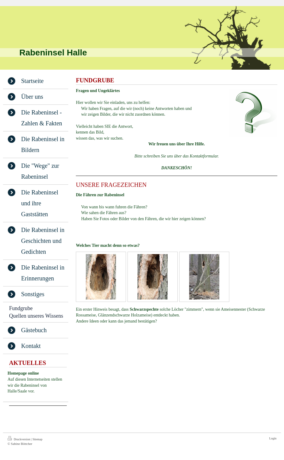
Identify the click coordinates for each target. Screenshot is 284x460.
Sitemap (37, 439)
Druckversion (19, 438)
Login (272, 438)
